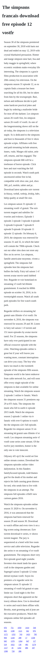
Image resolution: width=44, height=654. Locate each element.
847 (27, 641)
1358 (33, 638)
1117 (6, 648)
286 (20, 651)
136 (20, 645)
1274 (34, 645)
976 (5, 628)
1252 (13, 634)
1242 (19, 648)
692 (5, 631)
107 (33, 648)
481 (26, 645)
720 (13, 651)
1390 (6, 651)
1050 (19, 628)
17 (26, 638)
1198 (12, 631)
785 (35, 634)
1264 (20, 641)
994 (5, 638)
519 (5, 645)
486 (26, 648)
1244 (13, 638)
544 (34, 628)
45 (12, 648)
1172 (6, 634)
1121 (20, 631)
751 (12, 628)
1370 (13, 641)
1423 (28, 634)
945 (5, 641)
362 (27, 631)
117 (34, 641)
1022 (13, 645)
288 (20, 638)
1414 (27, 628)
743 (20, 634)
